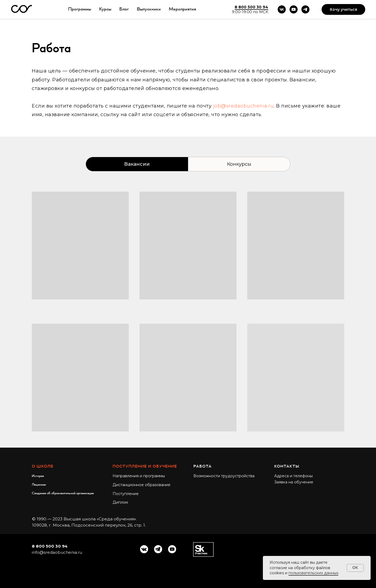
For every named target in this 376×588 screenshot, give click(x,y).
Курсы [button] (105, 9)
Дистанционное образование (141, 484)
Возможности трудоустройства (224, 475)
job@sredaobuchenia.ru (243, 106)
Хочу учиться (343, 9)
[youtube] (294, 9)
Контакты (286, 466)
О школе (42, 466)
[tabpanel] (188, 320)
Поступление (126, 493)
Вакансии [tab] (137, 164)
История (38, 476)
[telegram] (305, 9)
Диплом (120, 502)
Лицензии (39, 484)
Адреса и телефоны (293, 475)
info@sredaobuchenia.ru (57, 552)
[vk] (282, 9)
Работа (202, 466)
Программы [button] (79, 9)
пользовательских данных (313, 572)
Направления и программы (139, 475)
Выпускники (149, 9)
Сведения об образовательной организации (63, 493)
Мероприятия (182, 9)
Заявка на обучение (293, 482)
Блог (124, 9)
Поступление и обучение (145, 466)
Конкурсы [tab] (239, 164)
